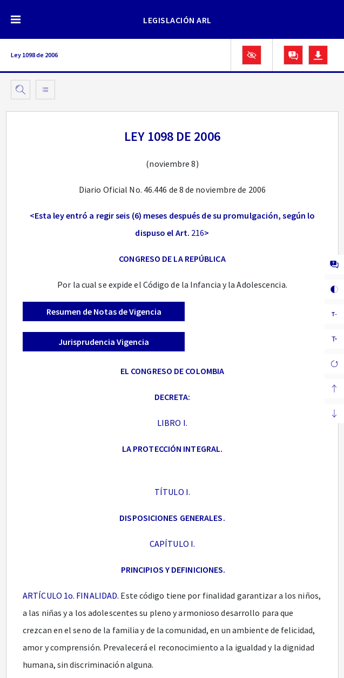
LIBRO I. (172, 422)
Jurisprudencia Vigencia (103, 341)
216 (197, 232)
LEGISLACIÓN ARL (177, 20)
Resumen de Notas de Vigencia (103, 311)
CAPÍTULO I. (172, 543)
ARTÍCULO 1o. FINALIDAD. (71, 595)
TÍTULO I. (172, 491)
